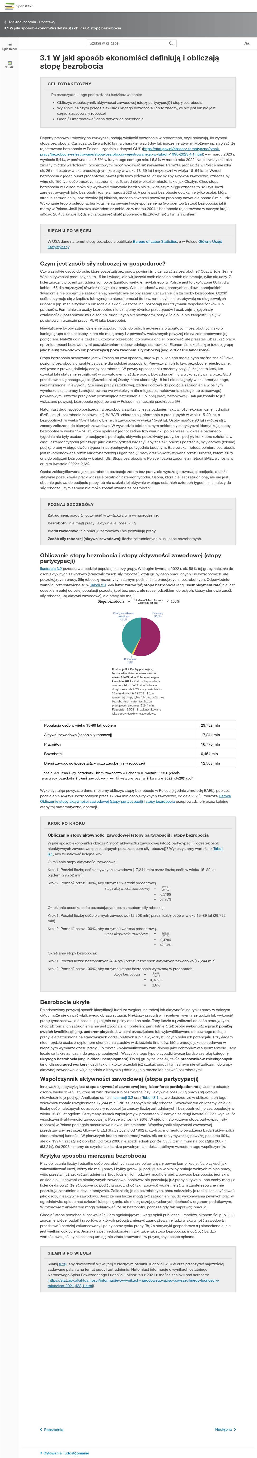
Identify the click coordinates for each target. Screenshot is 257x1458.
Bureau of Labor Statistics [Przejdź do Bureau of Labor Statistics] (155, 241)
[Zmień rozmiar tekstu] (246, 43)
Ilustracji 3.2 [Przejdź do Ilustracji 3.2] (122, 1097)
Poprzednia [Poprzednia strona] (50, 1429)
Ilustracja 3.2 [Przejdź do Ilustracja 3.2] (51, 568)
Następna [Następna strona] (226, 1429)
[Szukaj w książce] (126, 43)
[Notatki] (9, 64)
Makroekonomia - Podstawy (29, 22)
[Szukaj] (171, 43)
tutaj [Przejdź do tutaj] (63, 1263)
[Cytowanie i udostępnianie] (138, 1453)
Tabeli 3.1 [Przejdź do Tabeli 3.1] (98, 584)
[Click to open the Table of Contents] (9, 46)
